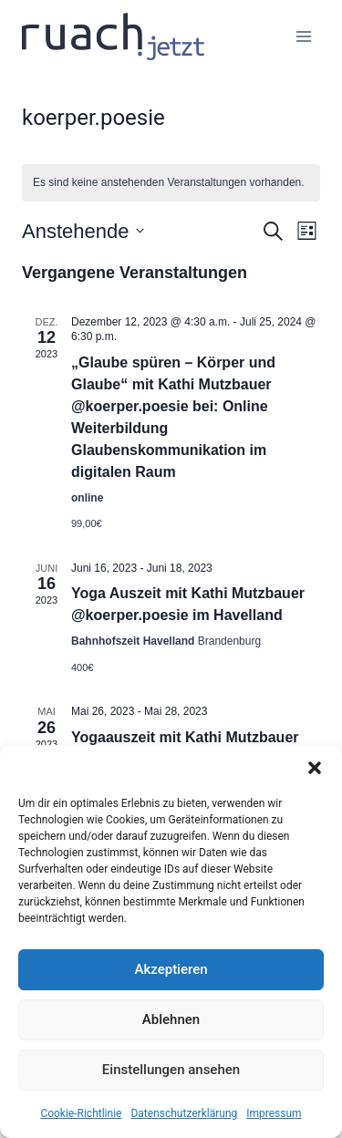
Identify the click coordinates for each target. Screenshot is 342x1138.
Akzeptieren (170, 969)
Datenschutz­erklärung (183, 1113)
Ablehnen (171, 1019)
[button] (315, 768)
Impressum (273, 1113)
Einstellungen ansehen (171, 1069)
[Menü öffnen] (303, 36)
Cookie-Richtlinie (80, 1113)
